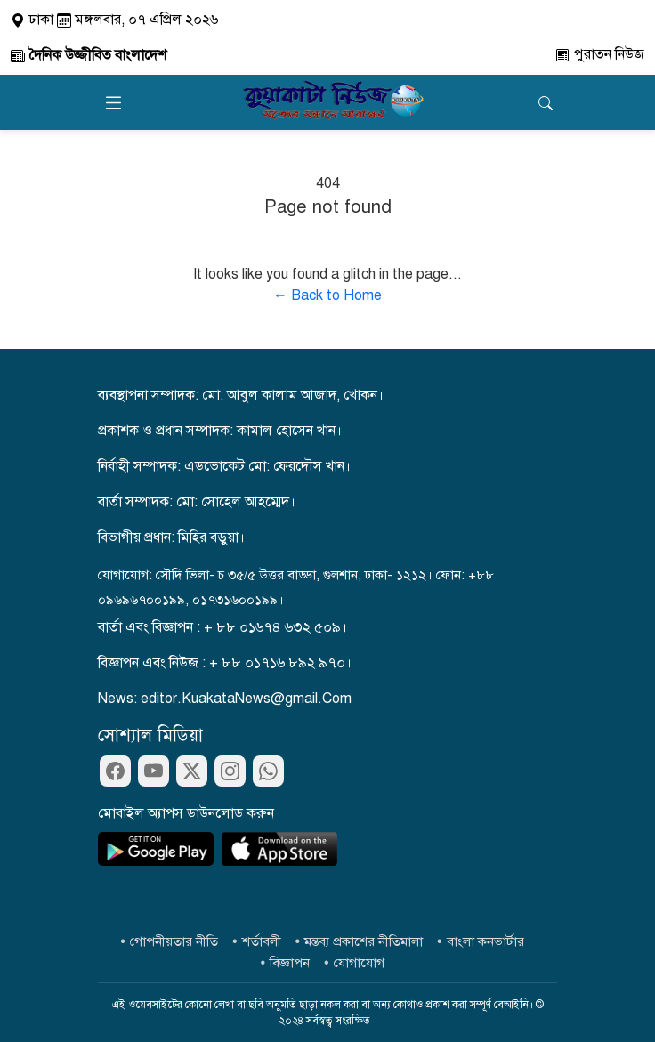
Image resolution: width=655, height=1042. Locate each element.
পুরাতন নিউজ (600, 54)
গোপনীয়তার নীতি (174, 941)
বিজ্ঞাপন (290, 963)
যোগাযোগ (359, 963)
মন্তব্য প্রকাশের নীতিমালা (363, 941)
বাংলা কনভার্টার (485, 941)
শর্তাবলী (261, 941)
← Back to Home (327, 295)
